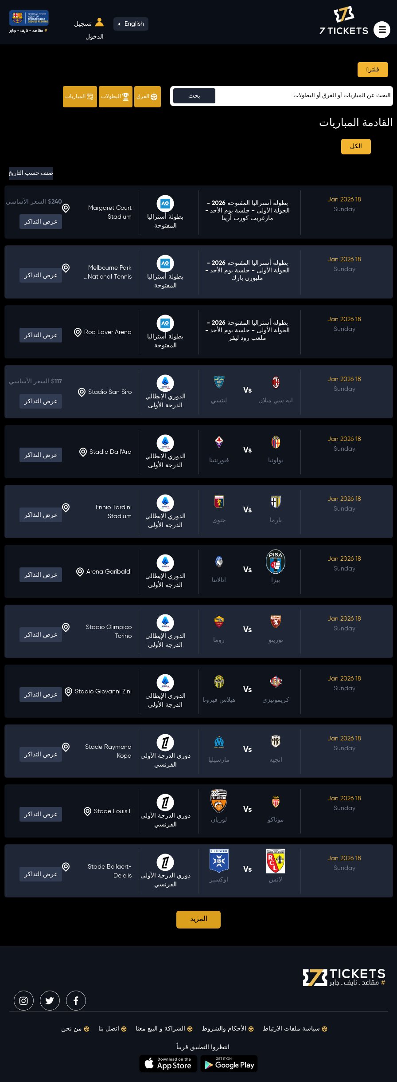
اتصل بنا (112, 1029)
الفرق (146, 97)
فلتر (372, 70)
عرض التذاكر (41, 222)
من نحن (75, 1029)
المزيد (198, 919)
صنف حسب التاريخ (31, 173)
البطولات (115, 97)
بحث (194, 96)
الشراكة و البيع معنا (164, 1029)
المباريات (79, 97)
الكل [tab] (356, 146)
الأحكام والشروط (228, 1029)
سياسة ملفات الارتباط (295, 1029)
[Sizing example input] (281, 96)
